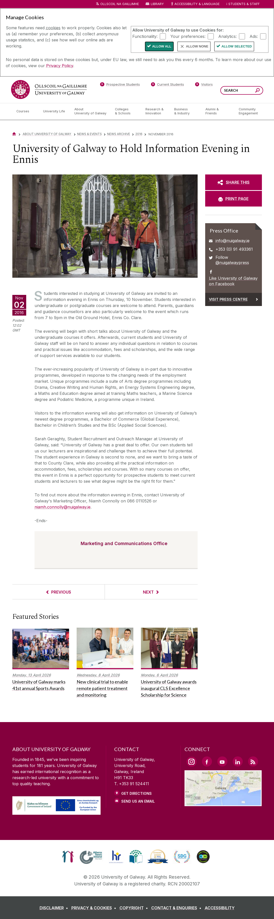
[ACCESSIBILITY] (220, 908)
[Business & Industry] (185, 111)
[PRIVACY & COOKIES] (94, 908)
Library (157, 4)
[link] (68, 856)
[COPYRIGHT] (134, 908)
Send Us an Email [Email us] (138, 801)
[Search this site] (257, 91)
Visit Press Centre (228, 299)
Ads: (254, 36)
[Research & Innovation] (155, 111)
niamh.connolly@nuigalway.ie (62, 506)
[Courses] (25, 111)
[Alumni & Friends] (217, 111)
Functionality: (145, 36)
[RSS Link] (253, 761)
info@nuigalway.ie (233, 240)
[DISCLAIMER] (55, 908)
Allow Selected (236, 46)
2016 (138, 134)
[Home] (14, 134)
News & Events (89, 134)
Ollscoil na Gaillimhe (119, 4)
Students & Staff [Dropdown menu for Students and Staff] (244, 4)
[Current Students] (167, 85)
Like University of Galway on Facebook (233, 281)
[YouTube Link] (222, 761)
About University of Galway (47, 134)
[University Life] (54, 111)
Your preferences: (187, 36)
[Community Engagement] (248, 111)
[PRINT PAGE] (233, 199)
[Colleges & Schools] (126, 111)
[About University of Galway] (90, 111)
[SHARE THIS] (233, 182)
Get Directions (136, 793)
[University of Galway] (49, 89)
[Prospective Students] (120, 85)
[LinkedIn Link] (238, 761)
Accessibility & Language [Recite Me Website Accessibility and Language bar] (195, 4)
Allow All (161, 46)
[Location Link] (223, 803)
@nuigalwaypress (232, 262)
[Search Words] (241, 90)
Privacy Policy (59, 65)
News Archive (118, 134)
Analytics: (227, 36)
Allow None (197, 46)
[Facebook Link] (207, 761)
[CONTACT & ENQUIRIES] (177, 908)
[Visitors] (204, 85)
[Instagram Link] (192, 762)
